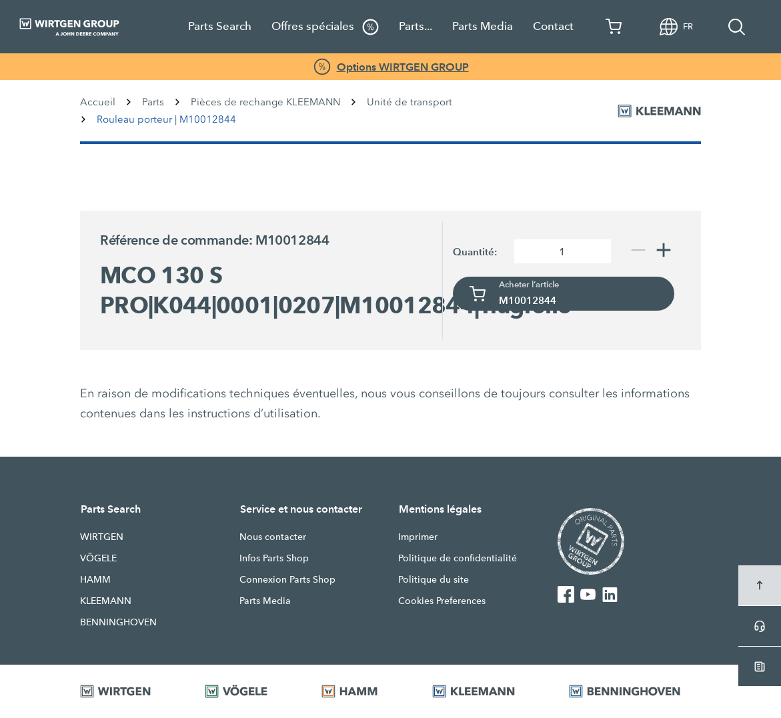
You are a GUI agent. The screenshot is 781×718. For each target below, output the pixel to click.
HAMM (95, 579)
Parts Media (482, 26)
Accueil (97, 102)
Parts (153, 102)
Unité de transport (409, 102)
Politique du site (433, 579)
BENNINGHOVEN (118, 622)
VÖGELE (98, 558)
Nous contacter (272, 537)
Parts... (415, 26)
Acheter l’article (529, 284)
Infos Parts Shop (274, 558)
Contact (553, 26)
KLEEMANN (105, 601)
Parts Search (219, 26)
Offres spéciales (325, 27)
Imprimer (418, 537)
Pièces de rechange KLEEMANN (265, 102)
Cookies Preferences (442, 601)
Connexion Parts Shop (287, 579)
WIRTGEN (101, 537)
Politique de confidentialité (457, 558)
